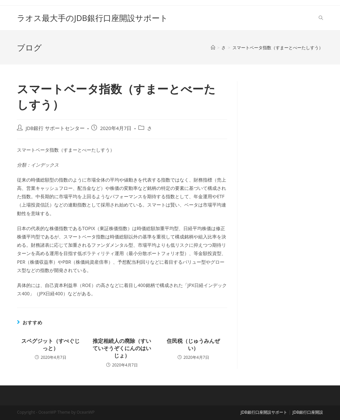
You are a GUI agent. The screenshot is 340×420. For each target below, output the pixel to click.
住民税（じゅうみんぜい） (193, 344)
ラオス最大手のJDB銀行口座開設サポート (92, 17)
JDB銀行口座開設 (308, 412)
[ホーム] (213, 48)
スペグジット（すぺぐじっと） (50, 344)
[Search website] (321, 18)
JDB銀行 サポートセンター (55, 128)
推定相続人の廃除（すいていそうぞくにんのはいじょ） (122, 348)
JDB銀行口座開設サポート (264, 412)
